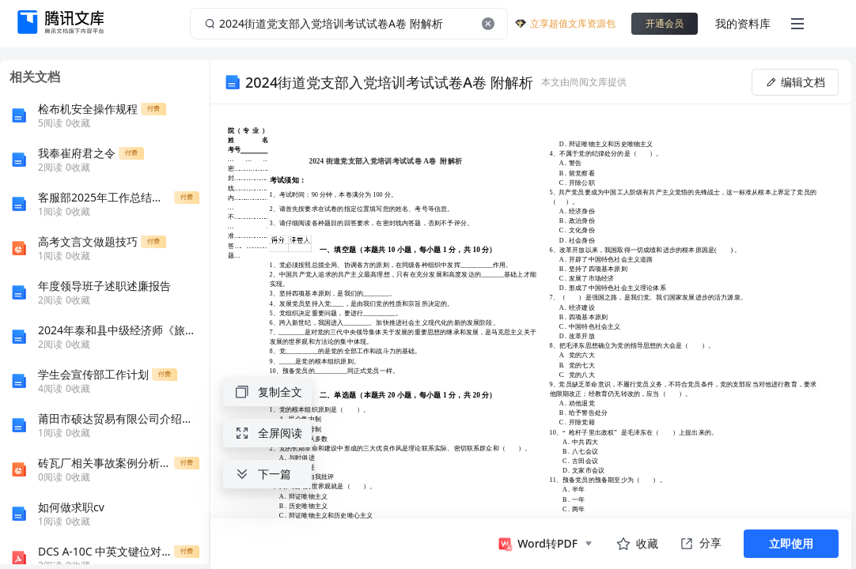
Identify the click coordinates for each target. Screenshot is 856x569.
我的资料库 (743, 23)
